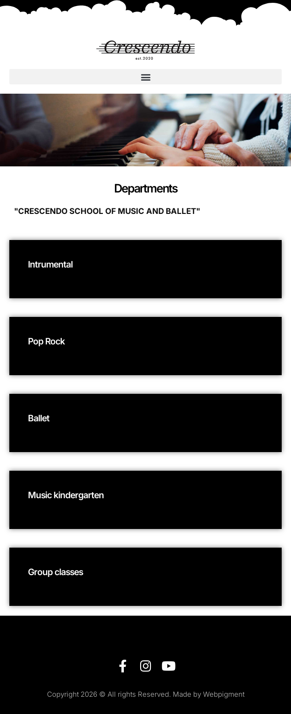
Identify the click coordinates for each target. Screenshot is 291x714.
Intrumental (50, 264)
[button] (145, 76)
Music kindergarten (66, 495)
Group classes (55, 572)
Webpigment (223, 694)
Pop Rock (46, 341)
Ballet (38, 418)
